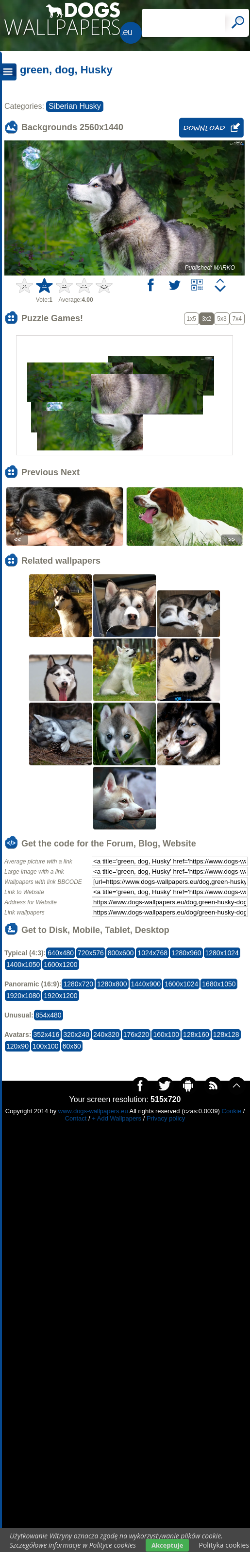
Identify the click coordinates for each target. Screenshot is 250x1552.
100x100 (46, 1046)
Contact (76, 1118)
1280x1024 (222, 953)
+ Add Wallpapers (116, 1118)
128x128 (226, 1034)
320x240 (76, 1034)
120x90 (17, 1046)
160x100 (166, 1034)
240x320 (106, 1034)
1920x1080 (23, 996)
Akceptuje (167, 1545)
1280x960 (186, 953)
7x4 (237, 318)
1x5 (191, 318)
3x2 (206, 318)
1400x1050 (23, 964)
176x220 (136, 1034)
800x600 (121, 953)
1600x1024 (181, 984)
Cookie (231, 1111)
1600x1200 (60, 964)
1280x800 (112, 984)
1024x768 (152, 953)
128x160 (196, 1034)
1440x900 (146, 984)
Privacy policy (166, 1118)
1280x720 (78, 984)
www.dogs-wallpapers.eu (93, 1111)
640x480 (61, 953)
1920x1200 (60, 996)
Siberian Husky (75, 106)
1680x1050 (218, 984)
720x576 (91, 953)
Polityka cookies (224, 1545)
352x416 (46, 1034)
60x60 (72, 1046)
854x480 (48, 1015)
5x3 (221, 318)
